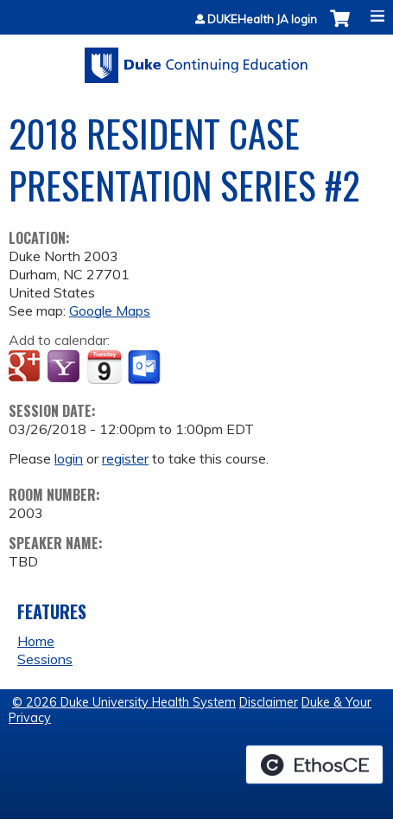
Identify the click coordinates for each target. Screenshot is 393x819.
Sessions (45, 659)
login (68, 458)
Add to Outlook (145, 367)
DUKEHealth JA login (262, 19)
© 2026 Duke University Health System (124, 702)
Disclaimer (268, 702)
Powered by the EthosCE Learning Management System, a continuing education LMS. (314, 764)
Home (35, 640)
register (125, 458)
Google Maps (109, 310)
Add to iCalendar (104, 366)
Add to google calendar (26, 367)
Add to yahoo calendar (65, 367)
